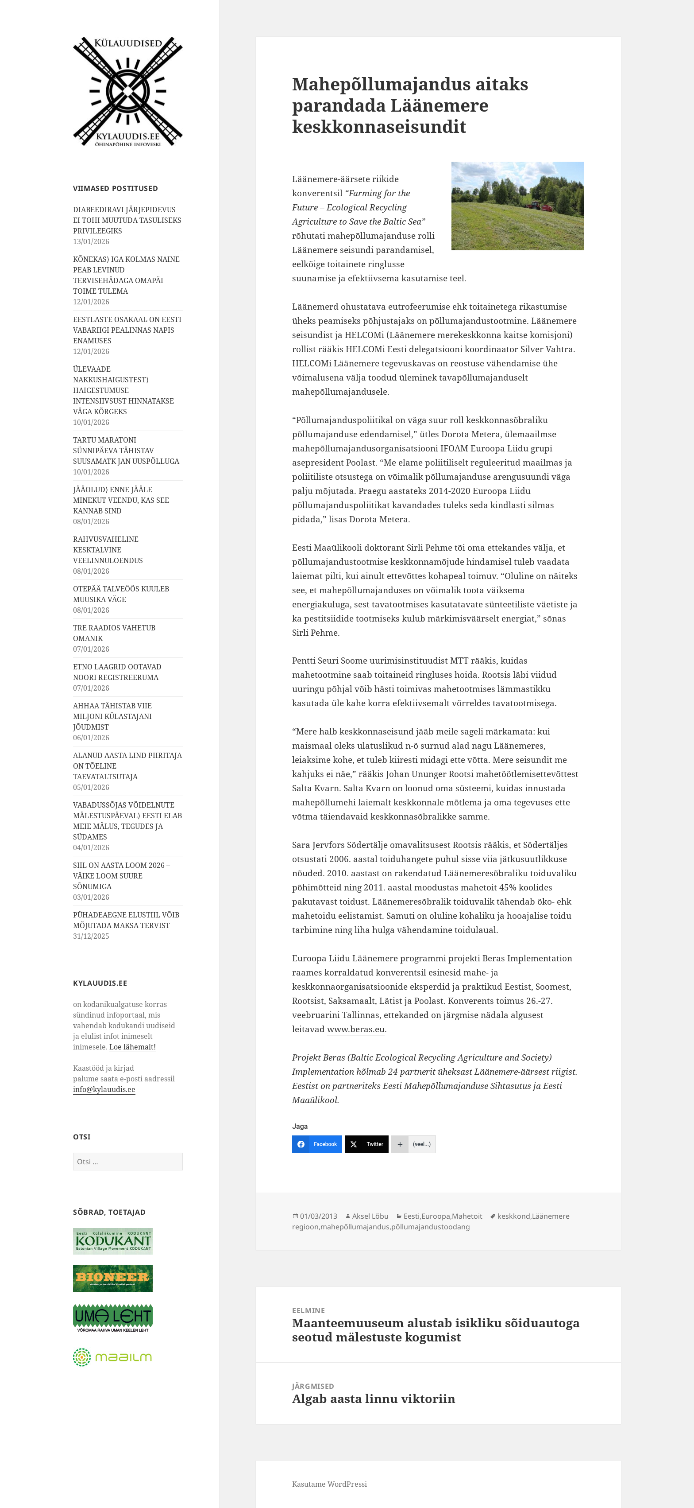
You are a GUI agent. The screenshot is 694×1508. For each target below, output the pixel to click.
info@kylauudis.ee (104, 1089)
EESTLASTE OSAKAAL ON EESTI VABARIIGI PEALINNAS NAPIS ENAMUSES (127, 330)
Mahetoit (467, 1216)
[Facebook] (317, 1144)
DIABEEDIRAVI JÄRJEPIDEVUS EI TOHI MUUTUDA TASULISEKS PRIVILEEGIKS (127, 220)
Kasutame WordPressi (329, 1484)
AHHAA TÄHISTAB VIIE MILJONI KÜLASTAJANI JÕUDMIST (112, 716)
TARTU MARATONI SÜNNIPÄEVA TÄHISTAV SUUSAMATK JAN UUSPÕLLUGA (126, 450)
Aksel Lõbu (370, 1216)
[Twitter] (367, 1144)
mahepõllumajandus (354, 1227)
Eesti (412, 1216)
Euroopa (435, 1216)
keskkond (513, 1216)
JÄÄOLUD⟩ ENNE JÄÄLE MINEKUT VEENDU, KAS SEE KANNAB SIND (121, 500)
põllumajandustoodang (430, 1227)
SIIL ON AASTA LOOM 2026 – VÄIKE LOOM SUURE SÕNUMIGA (121, 875)
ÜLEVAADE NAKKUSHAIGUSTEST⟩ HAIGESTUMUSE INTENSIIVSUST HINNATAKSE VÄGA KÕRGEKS (123, 390)
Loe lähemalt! (132, 1047)
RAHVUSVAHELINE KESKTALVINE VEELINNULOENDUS (108, 549)
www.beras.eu (356, 1029)
